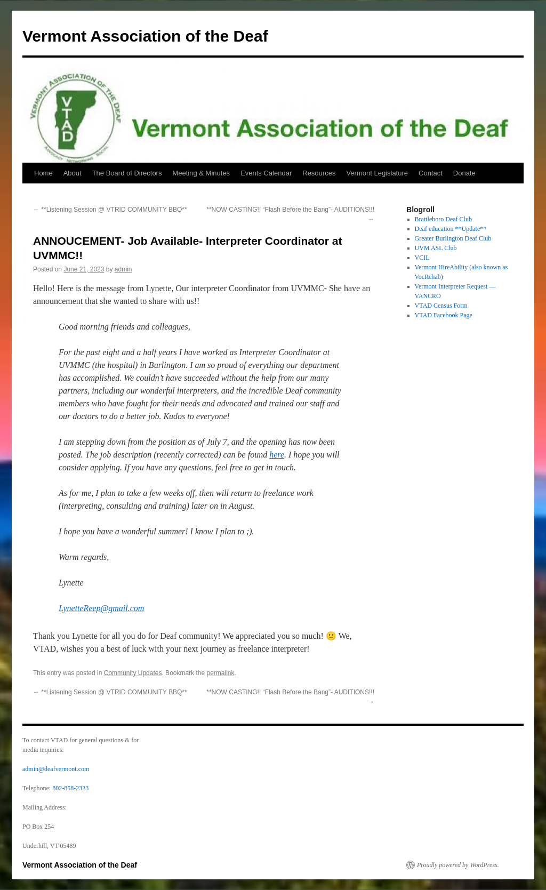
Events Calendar (266, 173)
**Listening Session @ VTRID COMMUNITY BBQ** (110, 209)
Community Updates (133, 673)
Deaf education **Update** (451, 228)
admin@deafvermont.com (55, 769)
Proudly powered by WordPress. (458, 865)
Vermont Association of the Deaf (145, 36)
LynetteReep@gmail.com (101, 608)
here (276, 454)
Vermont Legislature (377, 173)
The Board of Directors (127, 173)
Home (43, 173)
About (72, 173)
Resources (318, 173)
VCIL (422, 257)
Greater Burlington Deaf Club (453, 238)
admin (123, 269)
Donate (464, 173)
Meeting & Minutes (201, 173)
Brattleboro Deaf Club (443, 219)
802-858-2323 (70, 788)
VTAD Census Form (441, 305)
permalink (221, 673)
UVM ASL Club (436, 248)
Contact (431, 173)
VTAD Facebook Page (443, 315)
